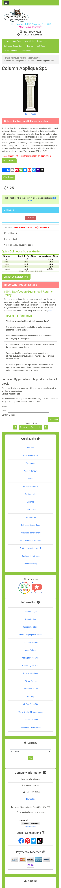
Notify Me (54, 419)
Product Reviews (31, 471)
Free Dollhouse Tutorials (30, 540)
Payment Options (30, 673)
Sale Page (17, 41)
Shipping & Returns (31, 627)
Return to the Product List (30, 427)
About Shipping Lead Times (30, 635)
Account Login (30, 611)
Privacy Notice (30, 681)
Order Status (30, 619)
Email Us (30, 799)
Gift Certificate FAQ (30, 704)
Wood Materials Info (30, 548)
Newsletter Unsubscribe (30, 727)
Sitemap (30, 502)
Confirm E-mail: (8, 415)
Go (30, 758)
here (50, 310)
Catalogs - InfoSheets (30, 556)
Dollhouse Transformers (30, 533)
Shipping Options (30, 642)
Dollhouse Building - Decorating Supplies (28, 58)
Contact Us (26, 51)
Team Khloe (30, 509)
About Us (30, 448)
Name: (4, 406)
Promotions (42, 41)
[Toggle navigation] (6, 3)
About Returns (30, 650)
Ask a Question (9, 161)
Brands (30, 46)
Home (6, 41)
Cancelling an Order (30, 665)
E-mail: (4, 411)
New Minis (29, 41)
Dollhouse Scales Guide (13, 46)
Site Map (30, 696)
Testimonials (30, 494)
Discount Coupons (30, 720)
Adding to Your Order (30, 658)
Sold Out (30, 218)
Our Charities (30, 517)
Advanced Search (30, 486)
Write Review (8, 177)
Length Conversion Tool (16, 276)
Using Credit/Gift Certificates (30, 712)
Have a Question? (11, 51)
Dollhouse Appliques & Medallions (20, 61)
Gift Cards (41, 46)
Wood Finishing (30, 564)
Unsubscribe (30, 827)
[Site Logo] (30, 15)
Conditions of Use (30, 689)
